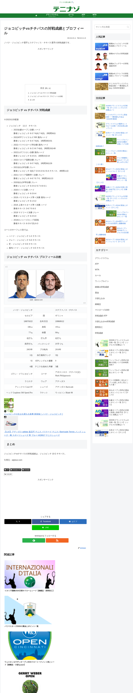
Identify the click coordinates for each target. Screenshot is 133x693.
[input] (112, 26)
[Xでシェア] (17, 522)
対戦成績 (26, 470)
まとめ (31, 100)
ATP (7, 470)
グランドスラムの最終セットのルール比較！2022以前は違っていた (117, 126)
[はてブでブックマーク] (73, 522)
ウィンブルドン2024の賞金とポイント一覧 (123, 214)
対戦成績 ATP (16, 470)
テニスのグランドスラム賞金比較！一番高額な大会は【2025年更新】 (116, 117)
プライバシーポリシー (69, 686)
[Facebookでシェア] (45, 522)
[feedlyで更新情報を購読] (43, 541)
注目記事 (8, 475)
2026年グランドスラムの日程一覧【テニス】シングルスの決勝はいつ (117, 108)
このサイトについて (52, 686)
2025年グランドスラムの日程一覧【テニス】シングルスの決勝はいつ (117, 198)
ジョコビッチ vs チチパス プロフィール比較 (46, 97)
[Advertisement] (45, 66)
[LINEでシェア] (45, 528)
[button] (128, 27)
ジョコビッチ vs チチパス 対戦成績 (43, 93)
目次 (42, 88)
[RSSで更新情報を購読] (48, 541)
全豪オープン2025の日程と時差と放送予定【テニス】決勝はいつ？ (117, 189)
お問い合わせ (83, 686)
